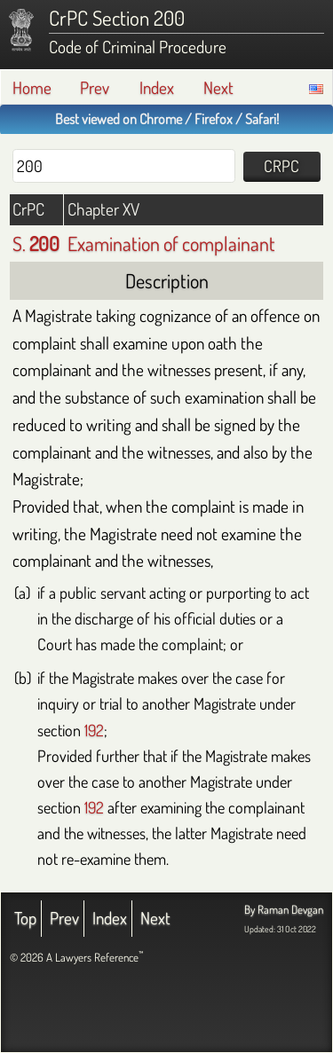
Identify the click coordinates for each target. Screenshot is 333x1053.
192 (94, 729)
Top (25, 918)
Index (156, 87)
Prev (94, 87)
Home (32, 87)
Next (218, 87)
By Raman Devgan (283, 909)
